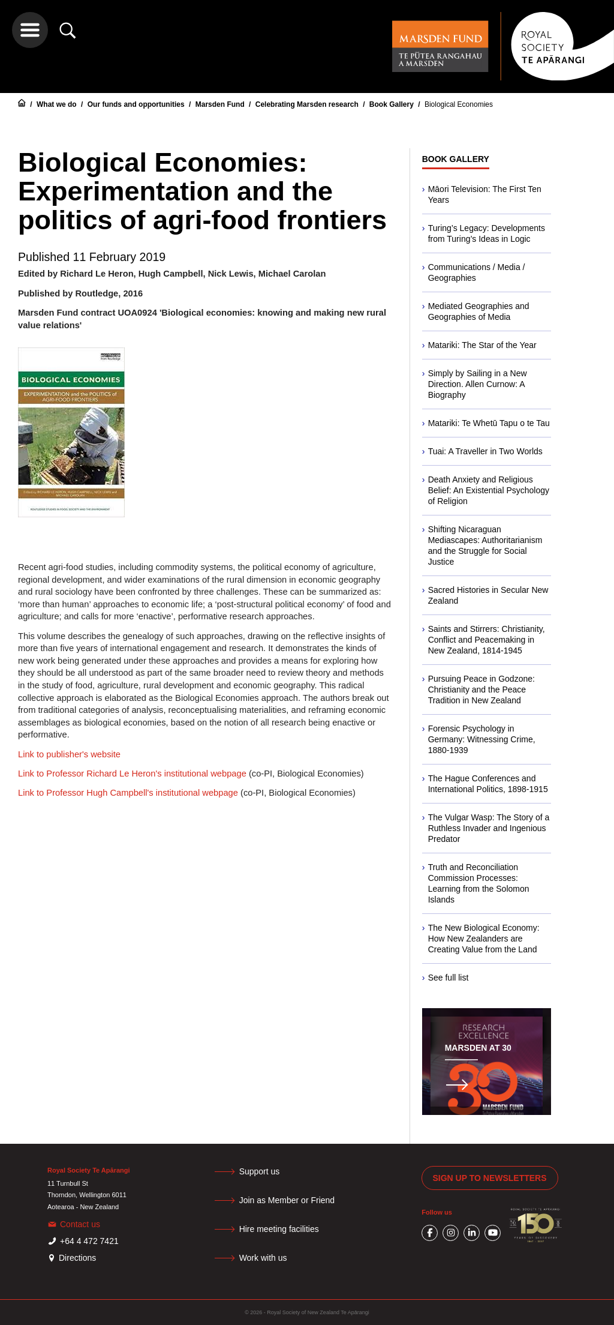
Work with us (263, 1258)
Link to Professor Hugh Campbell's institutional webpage (128, 793)
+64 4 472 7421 (89, 1241)
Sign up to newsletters (490, 1178)
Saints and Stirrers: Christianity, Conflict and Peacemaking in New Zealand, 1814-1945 (486, 639)
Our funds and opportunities (137, 104)
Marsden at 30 (478, 1048)
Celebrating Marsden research (307, 104)
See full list (448, 977)
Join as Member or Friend (287, 1200)
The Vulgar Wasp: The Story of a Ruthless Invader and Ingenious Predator (489, 828)
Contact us (80, 1224)
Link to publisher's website (69, 754)
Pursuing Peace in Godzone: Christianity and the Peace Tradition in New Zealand (481, 689)
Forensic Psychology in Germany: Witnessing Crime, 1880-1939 (481, 739)
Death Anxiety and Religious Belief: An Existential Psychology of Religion (488, 490)
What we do (58, 104)
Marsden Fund (220, 104)
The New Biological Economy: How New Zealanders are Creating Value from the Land (484, 938)
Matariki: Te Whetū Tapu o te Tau (489, 423)
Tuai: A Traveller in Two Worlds (485, 451)
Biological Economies (459, 104)
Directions (77, 1258)
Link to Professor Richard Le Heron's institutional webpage (132, 773)
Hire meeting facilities (279, 1229)
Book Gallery (392, 104)
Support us (259, 1171)
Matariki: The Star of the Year (482, 345)
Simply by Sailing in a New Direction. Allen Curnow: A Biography (477, 384)
